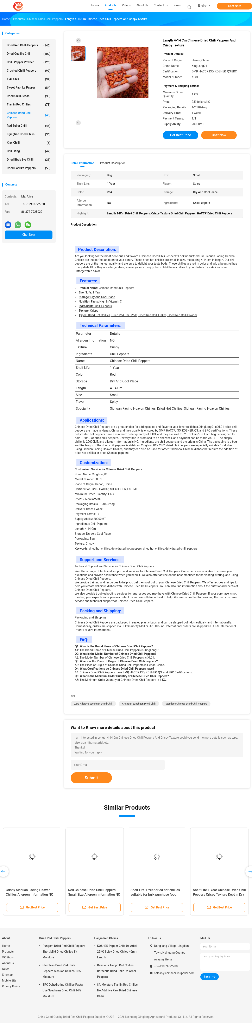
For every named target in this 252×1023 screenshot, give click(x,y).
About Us (8, 963)
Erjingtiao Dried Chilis (28, 134)
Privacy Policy (11, 986)
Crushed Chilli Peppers (28, 71)
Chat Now (234, 6)
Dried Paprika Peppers (28, 168)
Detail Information (82, 163)
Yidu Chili (28, 79)
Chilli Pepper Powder (28, 62)
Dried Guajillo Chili (28, 54)
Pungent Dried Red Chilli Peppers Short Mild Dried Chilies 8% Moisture (64, 951)
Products (8, 951)
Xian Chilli (28, 143)
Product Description (112, 163)
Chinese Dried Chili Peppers (28, 115)
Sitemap (7, 974)
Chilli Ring (28, 151)
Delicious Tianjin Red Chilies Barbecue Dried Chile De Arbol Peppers (116, 971)
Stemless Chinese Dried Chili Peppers (186, 703)
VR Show (8, 957)
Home (6, 945)
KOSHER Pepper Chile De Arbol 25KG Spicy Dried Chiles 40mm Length (117, 951)
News (5, 969)
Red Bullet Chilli (28, 126)
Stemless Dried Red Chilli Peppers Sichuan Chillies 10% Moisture (62, 971)
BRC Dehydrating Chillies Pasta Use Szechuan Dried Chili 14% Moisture (63, 990)
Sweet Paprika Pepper (28, 88)
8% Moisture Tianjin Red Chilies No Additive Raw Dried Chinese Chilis (117, 990)
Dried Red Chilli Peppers (28, 45)
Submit (91, 777)
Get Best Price (180, 135)
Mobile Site (9, 980)
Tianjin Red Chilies (28, 105)
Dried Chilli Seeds (28, 96)
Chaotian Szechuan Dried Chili (139, 703)
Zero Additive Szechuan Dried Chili (93, 703)
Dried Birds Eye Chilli (28, 160)
